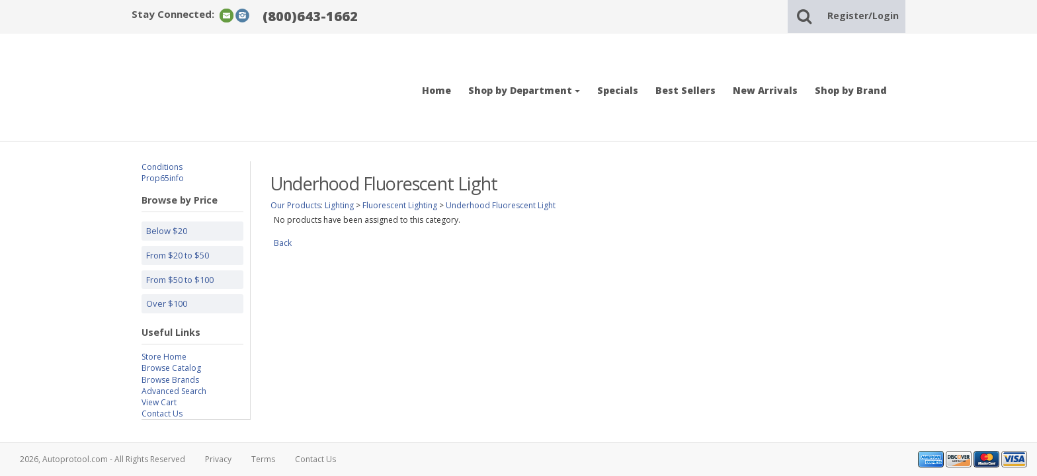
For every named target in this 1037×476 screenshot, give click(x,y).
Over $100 (166, 303)
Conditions (162, 167)
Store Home (164, 356)
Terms (263, 459)
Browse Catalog (171, 368)
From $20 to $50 (177, 255)
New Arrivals (765, 90)
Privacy (218, 459)
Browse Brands (170, 379)
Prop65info (163, 178)
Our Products (295, 205)
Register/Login (863, 15)
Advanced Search (174, 391)
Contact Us (162, 413)
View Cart (159, 402)
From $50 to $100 (180, 280)
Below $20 (166, 231)
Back (283, 243)
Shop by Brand (851, 90)
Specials (617, 90)
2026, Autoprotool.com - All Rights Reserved (102, 459)
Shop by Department (524, 90)
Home (436, 90)
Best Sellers (685, 90)
